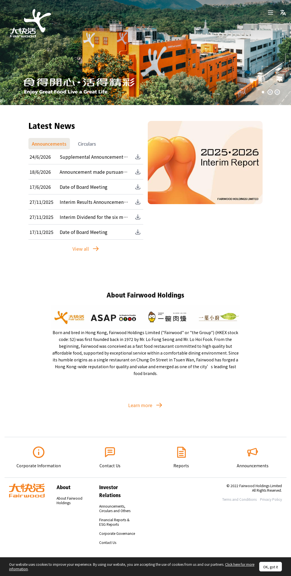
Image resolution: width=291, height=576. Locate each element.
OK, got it (270, 566)
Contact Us (107, 542)
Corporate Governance (117, 533)
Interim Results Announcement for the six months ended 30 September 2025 (94, 201)
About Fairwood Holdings (69, 500)
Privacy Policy (271, 499)
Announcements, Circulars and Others (114, 508)
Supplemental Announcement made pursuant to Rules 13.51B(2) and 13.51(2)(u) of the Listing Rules (94, 156)
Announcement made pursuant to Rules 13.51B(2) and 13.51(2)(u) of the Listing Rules (94, 171)
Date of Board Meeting (83, 186)
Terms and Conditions (239, 499)
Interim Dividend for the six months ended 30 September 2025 (94, 216)
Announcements (49, 143)
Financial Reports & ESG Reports (114, 522)
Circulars (87, 143)
